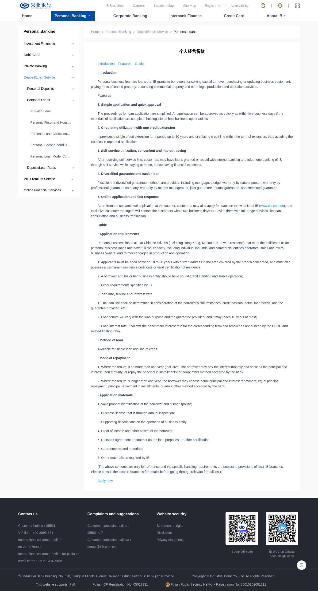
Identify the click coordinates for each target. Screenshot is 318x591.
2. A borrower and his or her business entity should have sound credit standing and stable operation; (170, 276)
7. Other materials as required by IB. (124, 458)
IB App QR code (242, 551)
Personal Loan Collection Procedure (51, 134)
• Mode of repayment (114, 358)
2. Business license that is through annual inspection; (136, 413)
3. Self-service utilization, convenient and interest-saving (142, 151)
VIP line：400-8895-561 (35, 533)
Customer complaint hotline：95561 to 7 (109, 529)
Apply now (105, 481)
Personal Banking (70, 16)
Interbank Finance (185, 16)
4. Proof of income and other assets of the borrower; (135, 431)
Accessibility (240, 6)
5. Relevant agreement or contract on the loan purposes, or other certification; (154, 440)
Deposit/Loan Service (152, 32)
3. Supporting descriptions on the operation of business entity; (143, 422)
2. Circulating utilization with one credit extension (136, 128)
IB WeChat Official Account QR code (282, 554)
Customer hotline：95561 (37, 526)
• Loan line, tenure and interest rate (125, 294)
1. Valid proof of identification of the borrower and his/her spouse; (145, 404)
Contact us (28, 514)
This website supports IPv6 (55, 584)
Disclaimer (164, 533)
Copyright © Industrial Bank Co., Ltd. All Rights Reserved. (233, 576)
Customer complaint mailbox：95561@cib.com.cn (110, 543)
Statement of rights (170, 526)
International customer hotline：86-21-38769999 (41, 543)
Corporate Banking (130, 16)
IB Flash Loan (41, 111)
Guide (139, 64)
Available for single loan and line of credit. (128, 349)
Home (27, 16)
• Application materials (115, 395)
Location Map (164, 6)
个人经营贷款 (192, 51)
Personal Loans (185, 32)
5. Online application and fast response (128, 197)
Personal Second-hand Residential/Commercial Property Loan (51, 145)
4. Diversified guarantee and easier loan (129, 174)
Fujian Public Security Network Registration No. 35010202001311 (215, 584)
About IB (274, 16)
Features (124, 64)
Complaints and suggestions (113, 514)
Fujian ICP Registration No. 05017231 (120, 584)
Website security (172, 514)
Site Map (189, 6)
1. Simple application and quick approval (129, 104)
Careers (139, 6)
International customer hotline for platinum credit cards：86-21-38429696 (49, 557)
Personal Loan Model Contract (51, 156)
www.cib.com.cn (272, 206)
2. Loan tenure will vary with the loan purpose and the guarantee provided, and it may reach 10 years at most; (177, 317)
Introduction (106, 64)
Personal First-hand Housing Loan (51, 122)
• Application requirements (118, 234)
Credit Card (234, 16)
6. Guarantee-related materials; (120, 449)
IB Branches (114, 6)
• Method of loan (110, 340)
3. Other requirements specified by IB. (125, 285)
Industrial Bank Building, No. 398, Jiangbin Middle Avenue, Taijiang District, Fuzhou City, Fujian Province (98, 576)
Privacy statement (170, 540)
